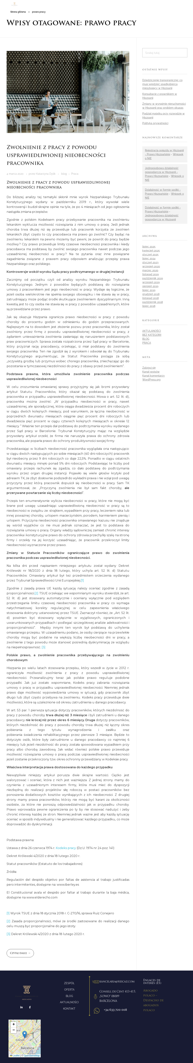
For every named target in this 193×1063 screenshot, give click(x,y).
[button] (24, 1034)
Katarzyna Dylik (46, 173)
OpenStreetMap (32, 1055)
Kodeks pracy (66, 848)
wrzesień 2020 (151, 266)
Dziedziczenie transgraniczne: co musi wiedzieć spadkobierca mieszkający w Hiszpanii (162, 84)
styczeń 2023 (150, 262)
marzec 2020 (150, 270)
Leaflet (15, 1055)
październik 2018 (152, 302)
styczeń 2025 (150, 254)
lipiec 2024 (148, 258)
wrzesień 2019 (151, 282)
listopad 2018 (150, 298)
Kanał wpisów (151, 371)
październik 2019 (152, 278)
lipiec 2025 (148, 246)
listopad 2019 (150, 274)
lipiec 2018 (148, 306)
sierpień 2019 (150, 286)
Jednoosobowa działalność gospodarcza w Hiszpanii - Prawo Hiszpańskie (161, 172)
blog (64, 173)
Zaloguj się (149, 367)
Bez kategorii (151, 334)
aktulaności (151, 330)
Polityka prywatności (155, 123)
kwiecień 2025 (151, 250)
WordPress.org (151, 379)
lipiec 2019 (148, 290)
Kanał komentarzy (153, 375)
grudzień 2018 (150, 294)
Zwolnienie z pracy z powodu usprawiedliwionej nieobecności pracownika (56, 155)
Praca (74, 173)
